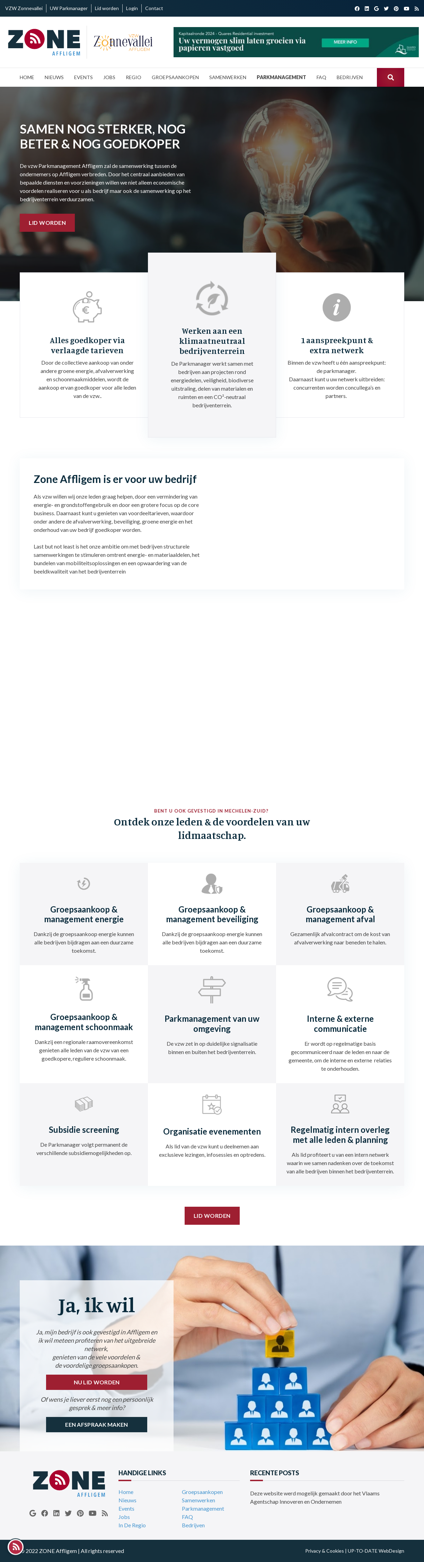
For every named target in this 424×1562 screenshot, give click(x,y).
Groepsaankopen (202, 1491)
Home (125, 1491)
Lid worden (47, 222)
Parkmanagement (203, 1508)
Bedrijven (193, 1525)
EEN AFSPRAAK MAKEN (96, 1424)
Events (126, 1508)
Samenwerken (198, 1500)
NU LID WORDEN (97, 1382)
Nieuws (127, 1500)
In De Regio (132, 1525)
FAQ (187, 1516)
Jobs (124, 1516)
